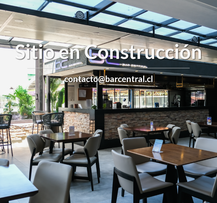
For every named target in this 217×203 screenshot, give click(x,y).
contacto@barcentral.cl (108, 79)
